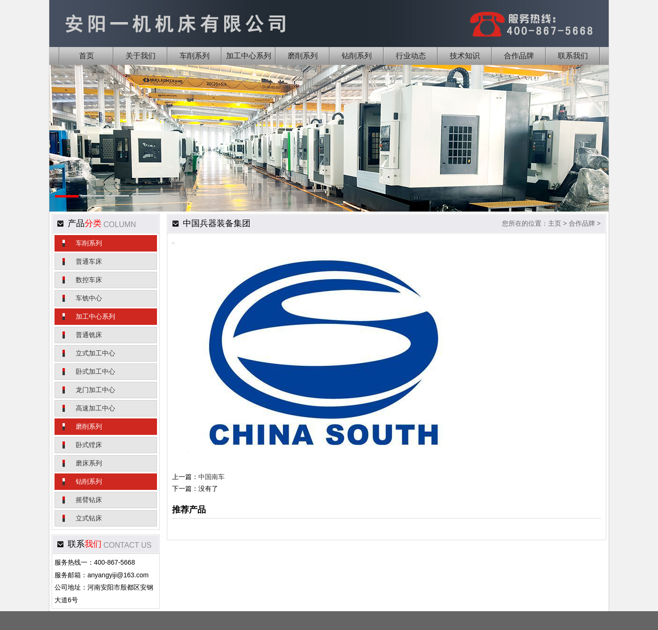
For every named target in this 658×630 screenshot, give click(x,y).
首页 (86, 56)
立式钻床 (89, 518)
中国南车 (211, 476)
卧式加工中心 (95, 371)
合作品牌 (582, 223)
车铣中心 (89, 298)
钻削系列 (89, 481)
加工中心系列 (95, 316)
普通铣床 (89, 335)
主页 (554, 223)
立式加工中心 (95, 353)
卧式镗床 (89, 445)
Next (587, 151)
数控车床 (89, 280)
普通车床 (89, 261)
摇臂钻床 (89, 500)
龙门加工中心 (95, 390)
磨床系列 (89, 463)
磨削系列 (89, 426)
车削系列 (89, 243)
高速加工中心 (95, 408)
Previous (71, 151)
